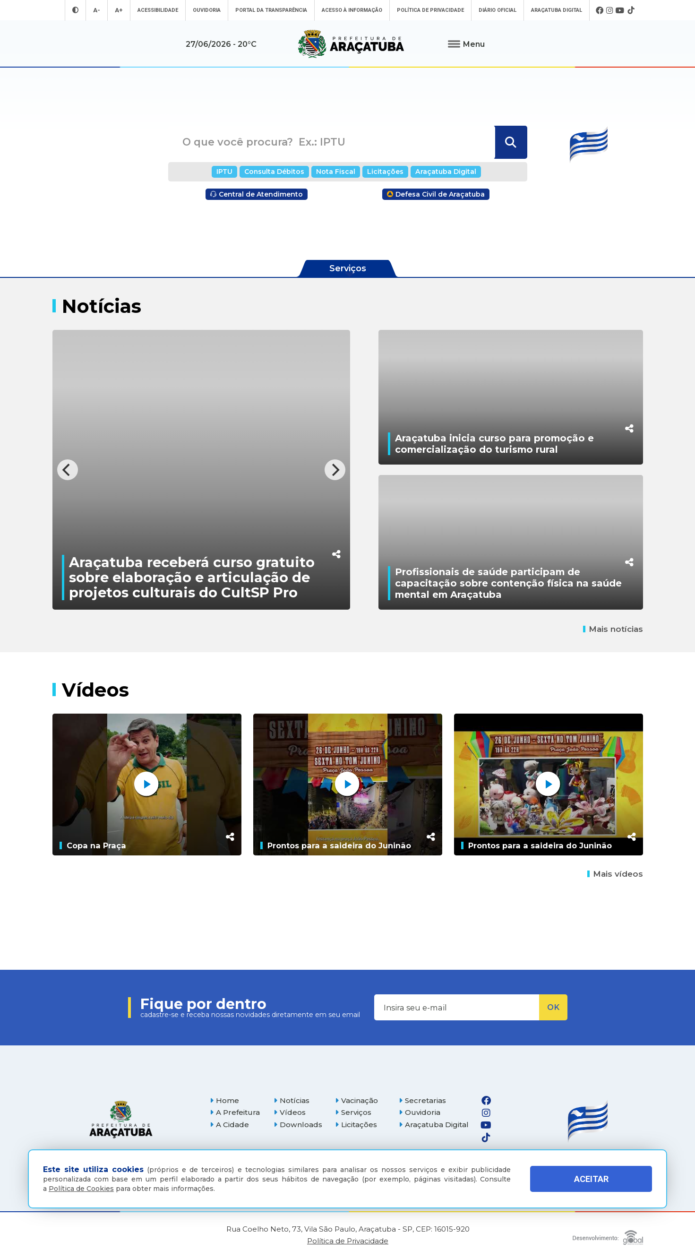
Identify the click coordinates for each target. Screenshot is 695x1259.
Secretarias (422, 1100)
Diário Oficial (497, 10)
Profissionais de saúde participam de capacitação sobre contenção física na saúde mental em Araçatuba (508, 583)
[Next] (335, 469)
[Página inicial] (121, 1119)
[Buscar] (510, 142)
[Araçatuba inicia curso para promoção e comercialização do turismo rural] (510, 397)
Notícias (291, 1100)
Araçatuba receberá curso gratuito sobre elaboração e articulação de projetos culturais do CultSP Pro (192, 577)
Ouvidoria (207, 10)
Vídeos (290, 1112)
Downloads (298, 1124)
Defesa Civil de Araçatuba (436, 194)
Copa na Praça (96, 845)
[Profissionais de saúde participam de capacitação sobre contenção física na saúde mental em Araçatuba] (510, 542)
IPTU (224, 171)
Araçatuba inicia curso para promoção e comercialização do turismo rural (494, 443)
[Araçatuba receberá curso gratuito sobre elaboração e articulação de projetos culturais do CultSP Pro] (201, 470)
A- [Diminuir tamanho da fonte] (96, 10)
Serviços (353, 1112)
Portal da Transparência (271, 10)
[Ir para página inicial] (351, 44)
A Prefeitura (235, 1112)
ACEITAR (591, 1179)
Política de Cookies (81, 1188)
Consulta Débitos (274, 171)
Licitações (385, 171)
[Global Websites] (608, 1235)
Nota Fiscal (335, 171)
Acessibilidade (157, 10)
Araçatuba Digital (556, 10)
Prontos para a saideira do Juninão (339, 845)
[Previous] (67, 469)
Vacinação (356, 1100)
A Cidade (229, 1124)
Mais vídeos (615, 874)
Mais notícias (613, 629)
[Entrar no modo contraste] (75, 10)
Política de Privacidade (430, 10)
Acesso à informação (352, 10)
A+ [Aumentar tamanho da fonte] (119, 10)
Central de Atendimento (256, 194)
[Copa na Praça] (146, 784)
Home (224, 1100)
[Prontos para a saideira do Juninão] (347, 784)
